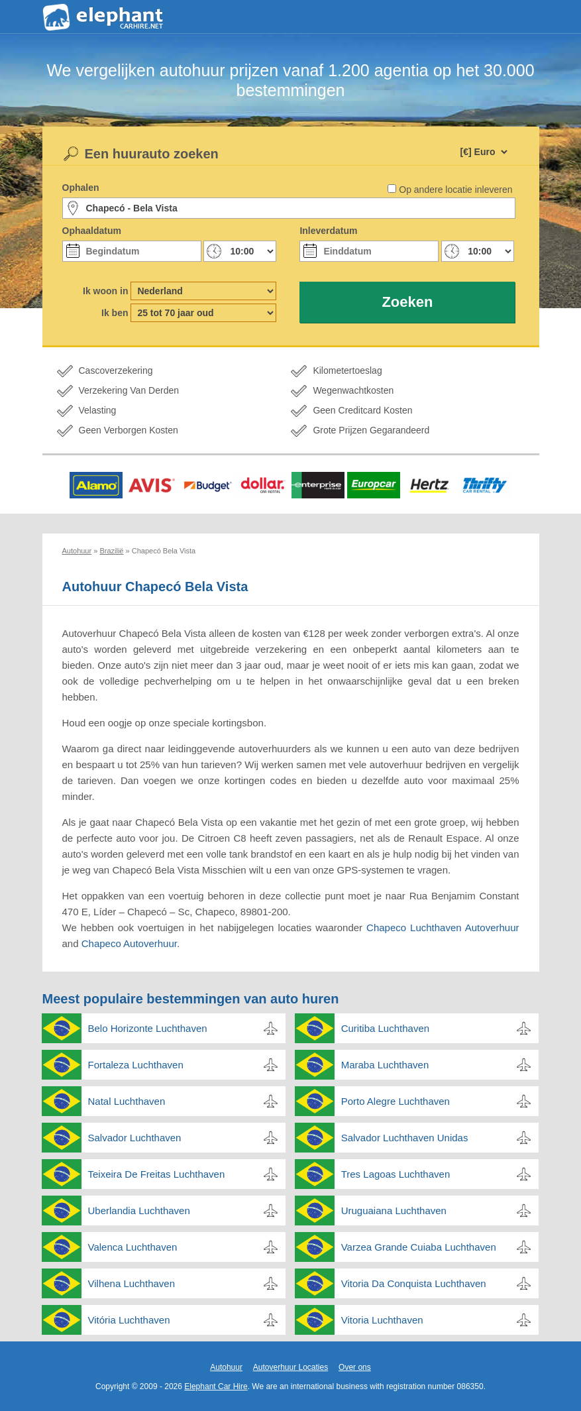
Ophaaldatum (91, 230)
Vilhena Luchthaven (132, 1283)
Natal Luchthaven (127, 1101)
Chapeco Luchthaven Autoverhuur (442, 927)
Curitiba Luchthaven (385, 1028)
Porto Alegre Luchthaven (395, 1101)
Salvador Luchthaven (135, 1137)
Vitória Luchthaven (129, 1320)
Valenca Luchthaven (133, 1247)
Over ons (355, 1367)
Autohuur (226, 1367)
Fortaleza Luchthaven (136, 1064)
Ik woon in (105, 291)
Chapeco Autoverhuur (129, 943)
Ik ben (114, 313)
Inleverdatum (328, 230)
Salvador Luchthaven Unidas (404, 1137)
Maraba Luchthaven (385, 1064)
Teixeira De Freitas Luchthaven (156, 1174)
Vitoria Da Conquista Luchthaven (413, 1283)
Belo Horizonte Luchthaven (147, 1028)
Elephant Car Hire (215, 1386)
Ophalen (80, 187)
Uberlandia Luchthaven (139, 1210)
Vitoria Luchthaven (382, 1320)
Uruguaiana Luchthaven (394, 1210)
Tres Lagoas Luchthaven (395, 1174)
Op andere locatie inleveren (455, 189)
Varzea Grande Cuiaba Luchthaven (418, 1247)
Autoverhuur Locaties (290, 1367)
